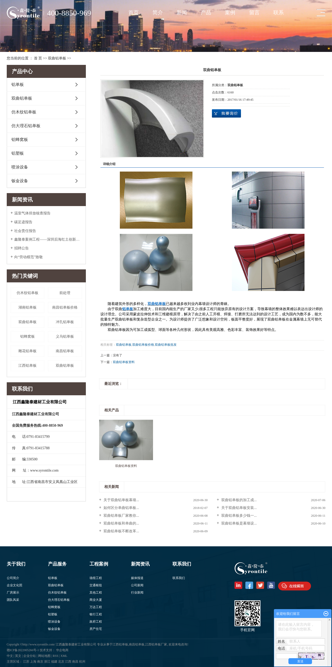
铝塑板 (17, 153)
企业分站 (29, 656)
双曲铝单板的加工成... (238, 500)
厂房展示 (13, 592)
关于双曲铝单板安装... (238, 508)
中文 (10, 656)
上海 (33, 661)
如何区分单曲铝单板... (121, 508)
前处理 (64, 293)
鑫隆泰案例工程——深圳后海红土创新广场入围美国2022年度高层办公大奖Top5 (48, 239)
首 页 (38, 58)
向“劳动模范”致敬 (28, 257)
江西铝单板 (27, 365)
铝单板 (17, 84)
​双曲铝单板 (65, 365)
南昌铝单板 (65, 351)
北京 (61, 661)
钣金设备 (19, 181)
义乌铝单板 (65, 336)
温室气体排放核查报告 (32, 213)
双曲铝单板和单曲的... (121, 523)
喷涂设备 (19, 167)
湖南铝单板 (27, 307)
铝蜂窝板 (19, 139)
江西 (68, 661)
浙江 (47, 661)
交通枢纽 (95, 585)
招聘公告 (21, 248)
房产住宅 (95, 629)
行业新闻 (137, 592)
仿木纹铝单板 (23, 112)
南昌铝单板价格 (65, 307)
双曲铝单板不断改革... (121, 531)
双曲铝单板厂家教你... (121, 516)
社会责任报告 (25, 231)
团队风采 (13, 600)
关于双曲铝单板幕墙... (121, 500)
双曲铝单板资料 (124, 362)
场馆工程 (95, 578)
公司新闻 (137, 585)
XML (63, 656)
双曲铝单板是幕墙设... (238, 523)
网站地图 (44, 656)
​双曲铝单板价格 (143, 344)
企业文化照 (14, 585)
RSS (55, 656)
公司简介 (13, 578)
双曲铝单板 (57, 58)
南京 (40, 661)
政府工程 (95, 621)
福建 (54, 661)
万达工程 (95, 607)
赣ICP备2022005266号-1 (23, 650)
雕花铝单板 (27, 351)
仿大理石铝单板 (25, 126)
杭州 (82, 661)
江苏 (26, 661)
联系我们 (178, 578)
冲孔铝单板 (65, 322)
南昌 (75, 661)
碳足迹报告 (23, 222)
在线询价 (226, 113)
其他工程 (95, 592)
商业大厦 (95, 600)
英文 (18, 656)
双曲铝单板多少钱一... (238, 516)
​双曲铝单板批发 (166, 344)
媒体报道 (137, 578)
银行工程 (95, 614)
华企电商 (62, 650)
